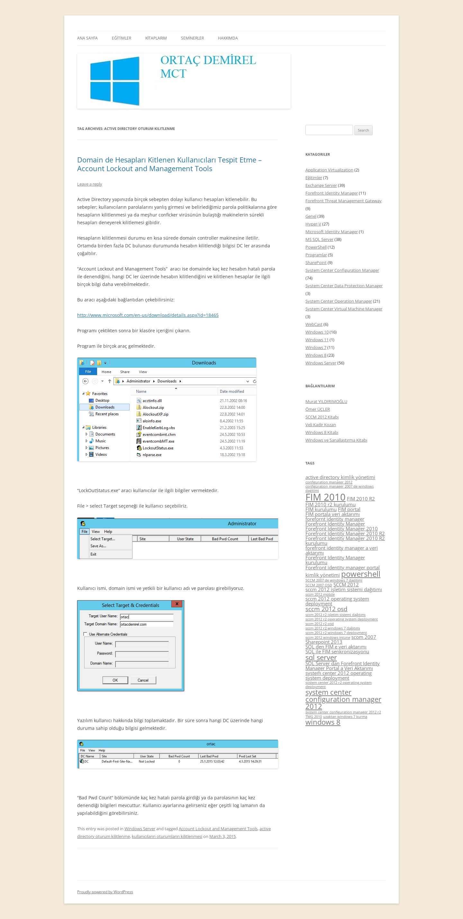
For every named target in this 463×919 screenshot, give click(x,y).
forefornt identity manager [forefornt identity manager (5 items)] (334, 519)
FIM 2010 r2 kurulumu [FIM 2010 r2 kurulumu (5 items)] (330, 504)
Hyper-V (313, 224)
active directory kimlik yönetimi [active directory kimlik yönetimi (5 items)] (340, 477)
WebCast (313, 324)
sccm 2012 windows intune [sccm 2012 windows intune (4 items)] (327, 637)
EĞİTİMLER (121, 38)
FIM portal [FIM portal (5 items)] (349, 509)
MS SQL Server (319, 239)
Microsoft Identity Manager (331, 231)
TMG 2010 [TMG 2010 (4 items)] (313, 716)
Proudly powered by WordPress (105, 892)
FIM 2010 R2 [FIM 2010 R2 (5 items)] (361, 498)
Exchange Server (321, 185)
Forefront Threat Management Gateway (343, 201)
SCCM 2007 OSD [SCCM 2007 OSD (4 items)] (318, 585)
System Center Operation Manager (338, 301)
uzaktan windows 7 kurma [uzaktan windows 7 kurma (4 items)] (345, 716)
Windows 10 (317, 332)
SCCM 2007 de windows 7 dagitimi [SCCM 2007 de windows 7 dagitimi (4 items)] (333, 580)
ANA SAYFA (87, 38)
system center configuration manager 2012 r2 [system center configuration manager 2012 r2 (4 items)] (343, 712)
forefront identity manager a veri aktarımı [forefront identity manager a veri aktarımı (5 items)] (341, 550)
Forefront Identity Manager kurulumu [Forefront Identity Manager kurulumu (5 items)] (335, 559)
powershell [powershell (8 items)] (360, 573)
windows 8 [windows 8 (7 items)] (322, 722)
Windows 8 (315, 355)
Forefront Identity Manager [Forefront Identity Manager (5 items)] (335, 523)
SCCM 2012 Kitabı (322, 417)
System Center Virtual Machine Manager (343, 309)
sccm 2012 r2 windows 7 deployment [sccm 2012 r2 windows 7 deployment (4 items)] (336, 632)
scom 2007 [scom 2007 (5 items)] (363, 637)
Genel (310, 216)
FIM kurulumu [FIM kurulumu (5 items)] (321, 509)
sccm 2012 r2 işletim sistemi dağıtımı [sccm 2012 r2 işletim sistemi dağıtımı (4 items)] (335, 614)
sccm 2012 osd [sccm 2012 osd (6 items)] (326, 609)
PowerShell (316, 247)
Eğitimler (313, 177)
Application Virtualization (329, 170)
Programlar (316, 255)
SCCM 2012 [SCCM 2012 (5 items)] (346, 584)
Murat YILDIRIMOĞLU (326, 401)
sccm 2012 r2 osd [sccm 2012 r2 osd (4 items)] (319, 623)
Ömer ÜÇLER (317, 409)
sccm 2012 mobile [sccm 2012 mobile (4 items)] (320, 594)
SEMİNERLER (192, 38)
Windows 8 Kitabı (321, 432)
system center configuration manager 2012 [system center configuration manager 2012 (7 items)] (343, 699)
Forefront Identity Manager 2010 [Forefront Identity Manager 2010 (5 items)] (341, 528)
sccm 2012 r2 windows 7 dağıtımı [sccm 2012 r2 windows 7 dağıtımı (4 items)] (332, 628)
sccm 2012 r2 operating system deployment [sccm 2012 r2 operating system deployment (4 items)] (341, 619)
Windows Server (139, 829)
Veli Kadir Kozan (320, 424)
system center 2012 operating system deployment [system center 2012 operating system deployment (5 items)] (338, 675)
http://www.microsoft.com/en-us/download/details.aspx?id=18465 (148, 315)
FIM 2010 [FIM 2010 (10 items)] (325, 497)
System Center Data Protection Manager (344, 286)
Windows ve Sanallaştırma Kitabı (336, 440)
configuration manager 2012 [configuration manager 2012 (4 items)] (328, 482)
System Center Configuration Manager (342, 270)
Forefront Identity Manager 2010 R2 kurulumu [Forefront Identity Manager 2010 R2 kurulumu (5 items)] (345, 540)
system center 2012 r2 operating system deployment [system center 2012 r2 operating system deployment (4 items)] (338, 684)
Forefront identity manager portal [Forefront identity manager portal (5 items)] (342, 567)
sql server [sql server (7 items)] (321, 657)
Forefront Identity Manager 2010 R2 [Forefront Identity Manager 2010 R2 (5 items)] (345, 533)
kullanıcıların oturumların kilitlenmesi (167, 836)
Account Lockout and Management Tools (218, 829)
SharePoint (316, 262)
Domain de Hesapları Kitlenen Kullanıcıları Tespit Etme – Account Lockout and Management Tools (169, 164)
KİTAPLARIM (156, 38)
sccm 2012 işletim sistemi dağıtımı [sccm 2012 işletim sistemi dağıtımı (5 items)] (343, 589)
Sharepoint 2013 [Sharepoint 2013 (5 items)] (323, 642)
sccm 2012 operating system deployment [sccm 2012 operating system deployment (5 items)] (337, 601)
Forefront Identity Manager (331, 193)
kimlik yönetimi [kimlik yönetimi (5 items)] (322, 575)
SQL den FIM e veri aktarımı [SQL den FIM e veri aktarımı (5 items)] (336, 646)
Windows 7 (315, 347)
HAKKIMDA (228, 38)
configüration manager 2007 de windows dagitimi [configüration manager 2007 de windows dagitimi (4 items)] (339, 488)
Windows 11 (317, 340)
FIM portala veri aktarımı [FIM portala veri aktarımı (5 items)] (332, 514)
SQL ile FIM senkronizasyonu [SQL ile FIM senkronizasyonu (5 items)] (337, 651)
